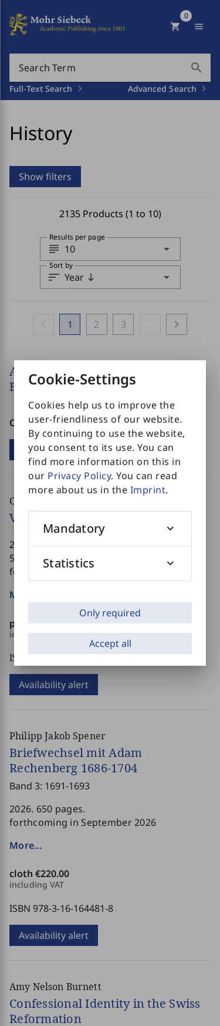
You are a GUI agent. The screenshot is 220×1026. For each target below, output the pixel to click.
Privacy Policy (79, 475)
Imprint (148, 489)
